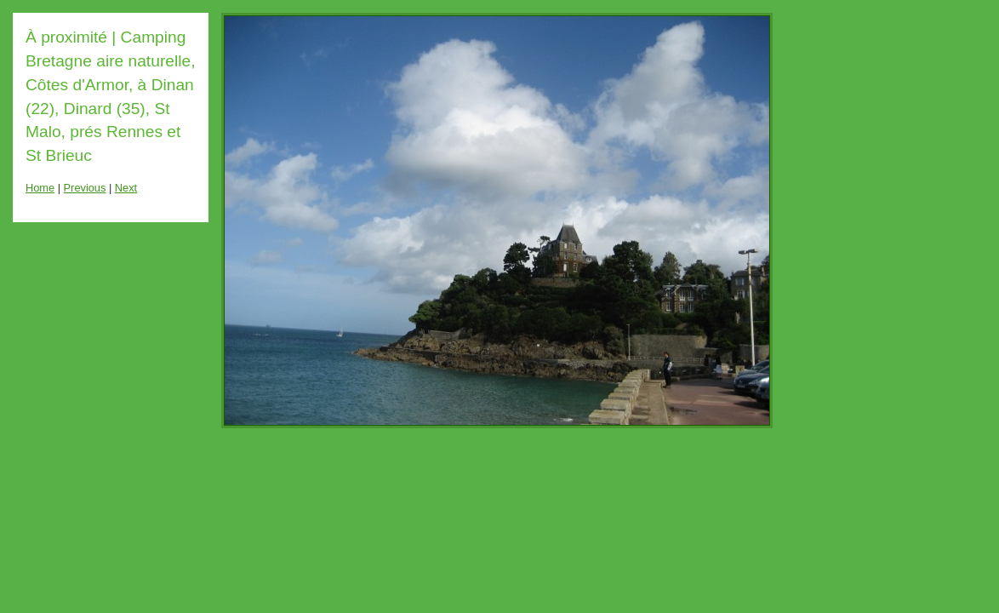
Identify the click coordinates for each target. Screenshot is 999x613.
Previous (85, 187)
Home (40, 187)
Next (126, 187)
